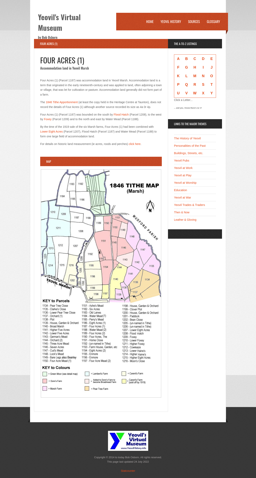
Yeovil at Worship (185, 182)
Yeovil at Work (183, 168)
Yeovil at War (182, 197)
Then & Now (181, 212)
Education (180, 190)
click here (135, 144)
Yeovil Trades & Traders (189, 205)
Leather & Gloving (185, 219)
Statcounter (128, 470)
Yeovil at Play (182, 175)
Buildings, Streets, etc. (188, 153)
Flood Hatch (121, 114)
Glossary (213, 21)
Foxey (48, 119)
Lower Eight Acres (51, 131)
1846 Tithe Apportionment (62, 102)
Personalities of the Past (190, 145)
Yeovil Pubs (181, 160)
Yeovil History (171, 21)
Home (150, 21)
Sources (194, 21)
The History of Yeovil (187, 138)
